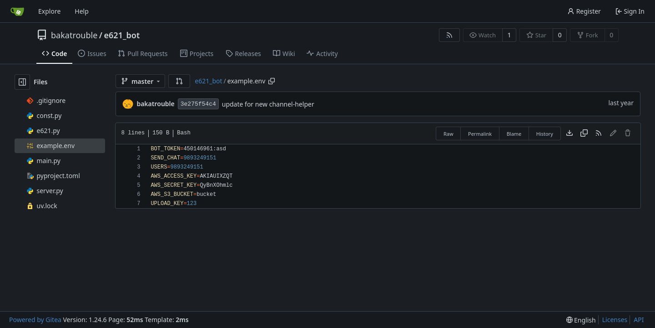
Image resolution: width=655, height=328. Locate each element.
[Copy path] (271, 81)
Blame (514, 133)
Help (82, 11)
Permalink (480, 133)
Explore (49, 11)
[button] (179, 81)
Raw (448, 133)
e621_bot (122, 35)
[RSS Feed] (449, 35)
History (544, 133)
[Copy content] (584, 133)
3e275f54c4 (198, 104)
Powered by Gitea (35, 319)
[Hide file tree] (22, 82)
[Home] (17, 11)
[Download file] (569, 133)
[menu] (581, 320)
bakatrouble (74, 35)
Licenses (615, 319)
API (639, 319)
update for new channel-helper (268, 104)
